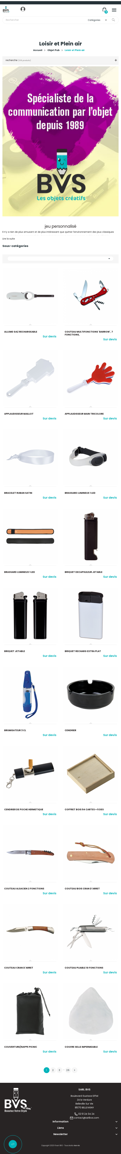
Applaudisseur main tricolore (84, 413)
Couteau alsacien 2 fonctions (24, 888)
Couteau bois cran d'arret (82, 888)
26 (68, 1070)
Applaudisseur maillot (18, 413)
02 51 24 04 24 (86, 1113)
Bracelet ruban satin (18, 492)
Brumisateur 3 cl (15, 730)
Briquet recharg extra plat (83, 651)
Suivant (74, 1070)
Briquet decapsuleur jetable (83, 572)
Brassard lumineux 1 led (80, 492)
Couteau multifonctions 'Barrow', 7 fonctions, (89, 333)
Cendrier (70, 730)
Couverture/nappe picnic (20, 1046)
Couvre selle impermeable (81, 1046)
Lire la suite (8, 238)
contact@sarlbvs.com (86, 1117)
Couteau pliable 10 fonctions (84, 967)
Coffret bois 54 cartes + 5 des (84, 809)
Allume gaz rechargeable (20, 331)
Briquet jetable (14, 651)
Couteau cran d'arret (18, 967)
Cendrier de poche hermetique (23, 809)
